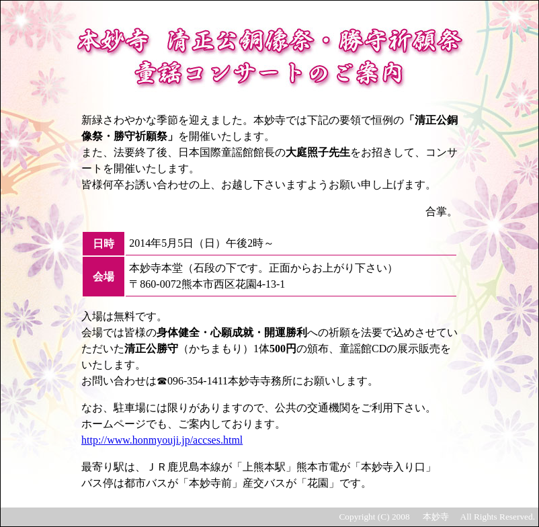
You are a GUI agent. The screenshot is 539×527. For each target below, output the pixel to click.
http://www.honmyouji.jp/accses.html (162, 440)
